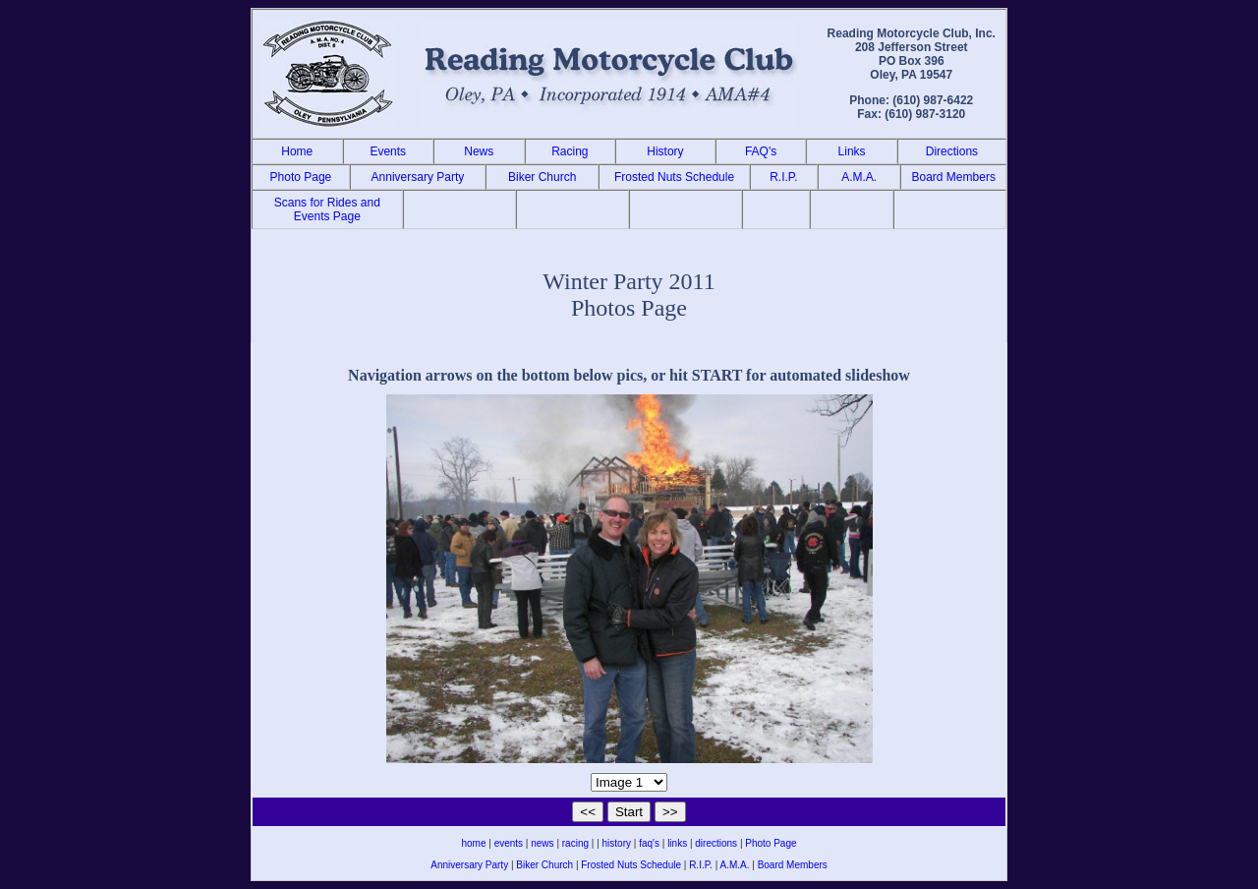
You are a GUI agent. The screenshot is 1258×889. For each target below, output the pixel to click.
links (677, 843)
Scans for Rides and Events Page (327, 209)
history (616, 843)
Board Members (954, 177)
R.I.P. (783, 177)
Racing (569, 151)
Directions (952, 151)
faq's (649, 843)
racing (575, 843)
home (473, 843)
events (508, 843)
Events (388, 151)
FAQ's (760, 151)
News (478, 151)
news (542, 843)
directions (716, 843)
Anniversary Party (418, 177)
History (665, 151)
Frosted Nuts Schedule (674, 177)
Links (852, 151)
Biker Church (542, 177)
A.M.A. (859, 177)
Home (297, 151)
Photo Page (301, 177)
